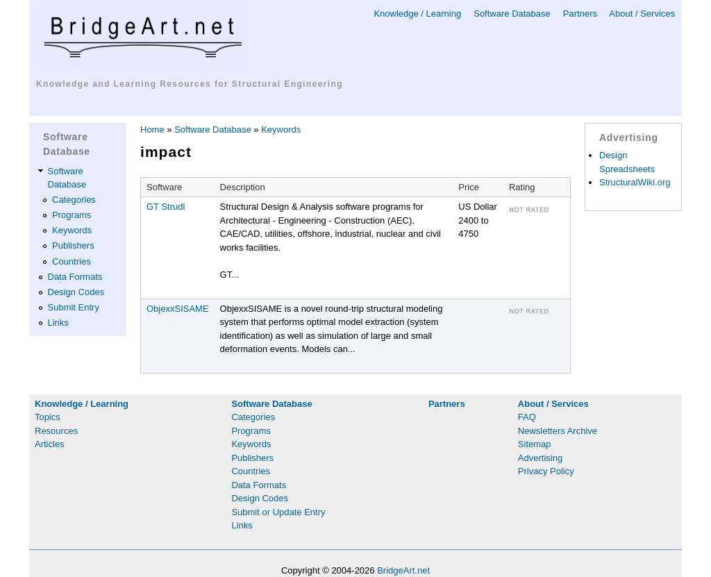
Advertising (540, 458)
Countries (71, 261)
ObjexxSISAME (178, 308)
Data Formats (75, 276)
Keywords (72, 230)
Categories (74, 199)
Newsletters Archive (557, 431)
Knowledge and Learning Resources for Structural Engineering (189, 84)
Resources (56, 431)
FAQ (527, 417)
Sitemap (534, 444)
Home (152, 129)
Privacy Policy (546, 471)
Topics (47, 417)
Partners (580, 13)
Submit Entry (73, 307)
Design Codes (76, 292)
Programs (71, 215)
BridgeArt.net (403, 570)
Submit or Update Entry (278, 512)
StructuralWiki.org (635, 182)
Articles (50, 444)
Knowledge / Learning (417, 13)
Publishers (73, 245)
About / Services (642, 13)
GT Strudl (166, 206)
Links (58, 322)
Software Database (512, 13)
